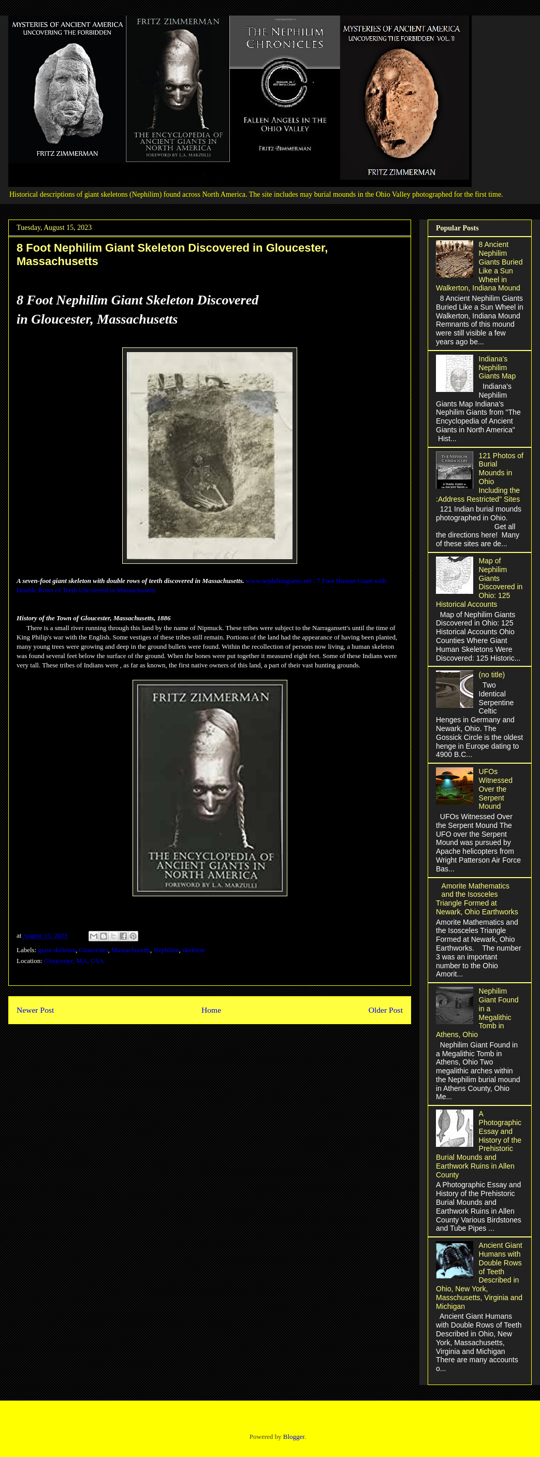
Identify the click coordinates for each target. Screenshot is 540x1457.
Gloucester (93, 950)
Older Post (386, 1010)
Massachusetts (130, 950)
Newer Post (35, 1010)
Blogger (293, 1436)
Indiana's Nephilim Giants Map (497, 368)
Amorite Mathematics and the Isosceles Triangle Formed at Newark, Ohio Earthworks (477, 899)
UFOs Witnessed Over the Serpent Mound (496, 788)
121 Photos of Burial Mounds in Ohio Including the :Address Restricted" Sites (479, 477)
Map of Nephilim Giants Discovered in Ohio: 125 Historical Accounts (479, 582)
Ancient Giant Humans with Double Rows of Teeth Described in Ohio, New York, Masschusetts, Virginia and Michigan (479, 1275)
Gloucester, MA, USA (74, 961)
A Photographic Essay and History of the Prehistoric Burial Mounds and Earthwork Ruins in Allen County (478, 1144)
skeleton (193, 950)
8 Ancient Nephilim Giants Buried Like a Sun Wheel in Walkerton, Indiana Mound (479, 266)
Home (211, 1010)
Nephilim (166, 950)
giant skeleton (57, 950)
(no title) (492, 675)
